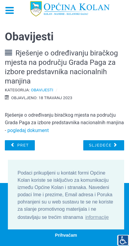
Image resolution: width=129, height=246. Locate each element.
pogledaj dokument (28, 130)
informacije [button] (97, 217)
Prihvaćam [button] (66, 235)
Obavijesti (42, 89)
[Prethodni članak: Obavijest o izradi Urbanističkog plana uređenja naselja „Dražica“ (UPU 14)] (20, 145)
